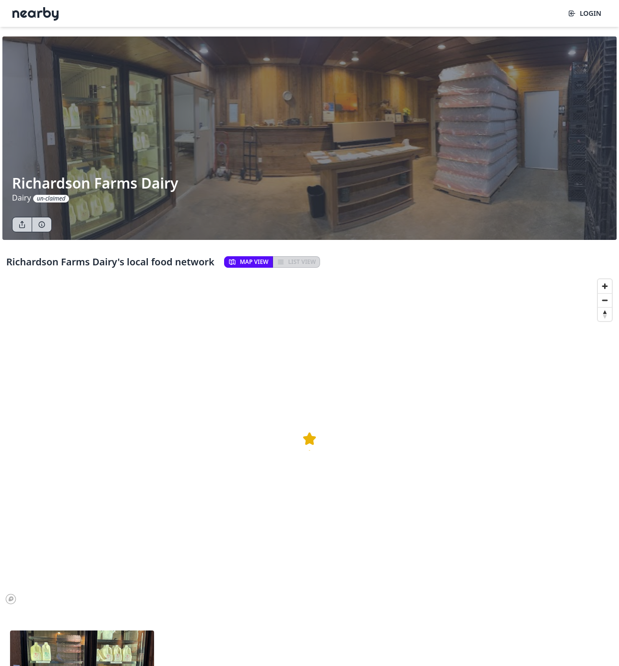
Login (584, 13)
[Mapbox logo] (10, 599)
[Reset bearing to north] (605, 314)
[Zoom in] (605, 286)
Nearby (36, 12)
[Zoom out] (605, 300)
